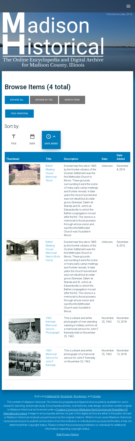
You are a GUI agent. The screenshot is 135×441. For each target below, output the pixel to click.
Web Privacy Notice (67, 434)
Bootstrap (66, 396)
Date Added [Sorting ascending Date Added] (51, 138)
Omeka (96, 396)
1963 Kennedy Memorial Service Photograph (53, 325)
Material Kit (53, 396)
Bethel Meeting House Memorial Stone (51, 173)
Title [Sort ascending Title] (13, 138)
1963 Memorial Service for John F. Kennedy (52, 358)
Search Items (72, 100)
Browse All (17, 100)
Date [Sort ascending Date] (32, 138)
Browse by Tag (44, 100)
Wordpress (79, 396)
